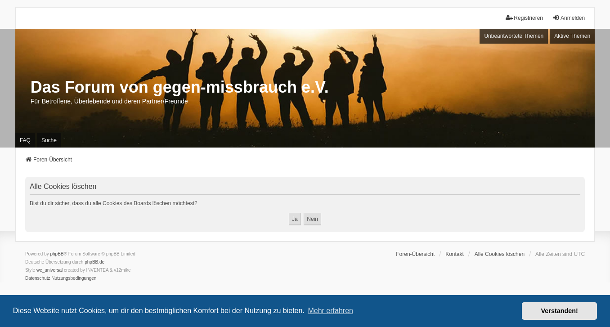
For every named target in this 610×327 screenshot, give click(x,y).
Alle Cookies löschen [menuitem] (500, 254)
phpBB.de (94, 262)
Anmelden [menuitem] (568, 17)
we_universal (49, 270)
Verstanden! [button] (559, 310)
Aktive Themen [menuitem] (572, 36)
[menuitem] (37, 278)
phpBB (57, 253)
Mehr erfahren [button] (330, 310)
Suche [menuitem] (49, 140)
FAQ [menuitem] (25, 140)
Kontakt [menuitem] (454, 254)
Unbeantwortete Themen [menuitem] (513, 36)
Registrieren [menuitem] (524, 17)
